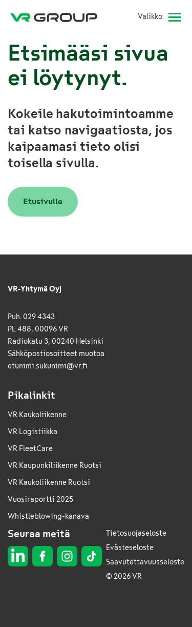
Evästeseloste (130, 547)
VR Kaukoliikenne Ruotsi (49, 482)
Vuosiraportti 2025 (40, 499)
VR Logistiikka (32, 431)
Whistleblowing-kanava (48, 516)
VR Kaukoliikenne (37, 414)
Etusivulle (42, 201)
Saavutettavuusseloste (145, 562)
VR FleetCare (30, 448)
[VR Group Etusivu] (57, 17)
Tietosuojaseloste (136, 533)
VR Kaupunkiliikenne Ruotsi (54, 465)
